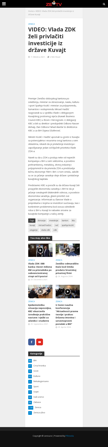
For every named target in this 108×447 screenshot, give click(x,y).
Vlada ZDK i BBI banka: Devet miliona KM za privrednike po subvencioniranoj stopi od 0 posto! (40, 270)
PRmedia (70, 436)
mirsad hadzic (45, 225)
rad (56, 225)
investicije (53, 220)
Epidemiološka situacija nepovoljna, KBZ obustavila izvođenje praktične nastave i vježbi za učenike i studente (39, 313)
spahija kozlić (68, 225)
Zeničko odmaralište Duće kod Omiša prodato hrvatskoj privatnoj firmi (67, 268)
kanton (65, 220)
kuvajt (32, 225)
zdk (55, 230)
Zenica (31, 24)
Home (31, 11)
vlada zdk (45, 230)
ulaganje (34, 230)
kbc (73, 220)
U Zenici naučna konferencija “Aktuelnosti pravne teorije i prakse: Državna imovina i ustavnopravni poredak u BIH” (67, 314)
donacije (42, 220)
